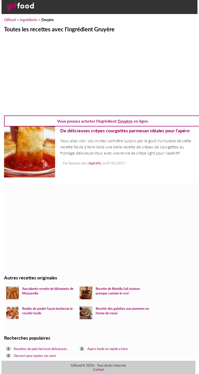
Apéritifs (95, 163)
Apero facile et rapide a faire (107, 349)
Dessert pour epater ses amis (35, 356)
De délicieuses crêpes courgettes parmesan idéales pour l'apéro (125, 130)
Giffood (10, 20)
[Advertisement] (99, 71)
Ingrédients (28, 20)
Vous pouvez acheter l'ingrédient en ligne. (103, 121)
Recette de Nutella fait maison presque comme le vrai (118, 291)
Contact (98, 369)
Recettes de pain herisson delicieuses (40, 349)
